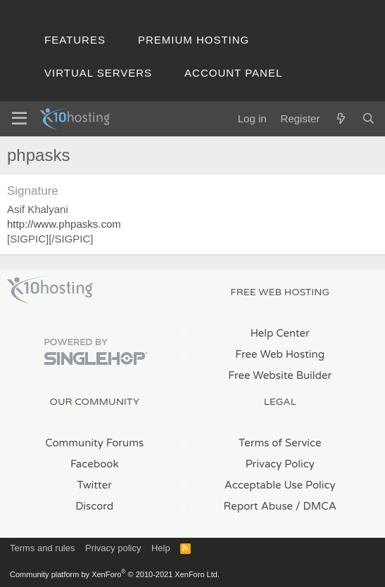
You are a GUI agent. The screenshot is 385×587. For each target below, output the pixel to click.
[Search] (368, 118)
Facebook (94, 464)
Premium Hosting (193, 40)
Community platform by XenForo (115, 574)
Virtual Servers (98, 73)
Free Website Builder (280, 375)
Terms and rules (42, 548)
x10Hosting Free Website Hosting (50, 290)
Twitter (94, 485)
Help (160, 548)
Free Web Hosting (279, 354)
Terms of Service (280, 443)
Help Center (280, 333)
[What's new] (340, 118)
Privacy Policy (280, 464)
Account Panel (233, 73)
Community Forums (94, 443)
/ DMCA (316, 506)
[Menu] (19, 118)
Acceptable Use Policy (280, 485)
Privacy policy (113, 548)
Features (75, 40)
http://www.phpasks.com (64, 224)
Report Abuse (259, 506)
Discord (94, 506)
